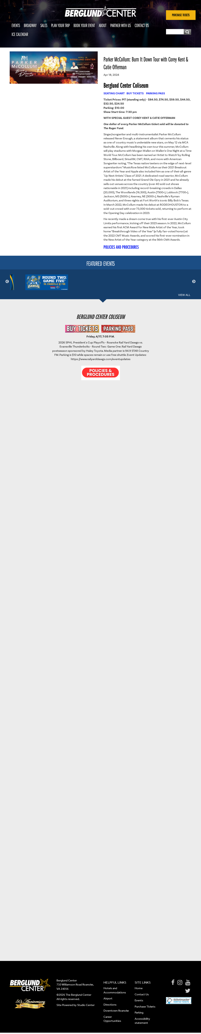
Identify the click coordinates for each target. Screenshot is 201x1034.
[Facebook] (172, 984)
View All (184, 296)
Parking (139, 1014)
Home (139, 989)
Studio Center (86, 1006)
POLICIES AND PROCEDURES (121, 247)
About (102, 25)
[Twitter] (187, 992)
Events (16, 25)
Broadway (30, 25)
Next (194, 282)
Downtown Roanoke (116, 1012)
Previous (7, 282)
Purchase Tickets (145, 1008)
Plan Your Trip (60, 25)
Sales (43, 25)
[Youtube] (187, 984)
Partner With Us (120, 25)
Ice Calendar (20, 34)
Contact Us (142, 25)
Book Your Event (84, 25)
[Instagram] (179, 984)
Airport (107, 1000)
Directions (110, 1006)
